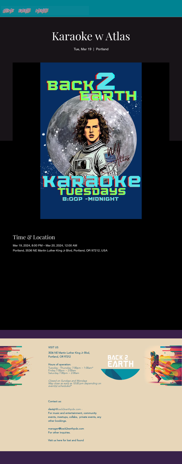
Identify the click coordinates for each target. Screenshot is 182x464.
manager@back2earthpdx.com (66, 428)
